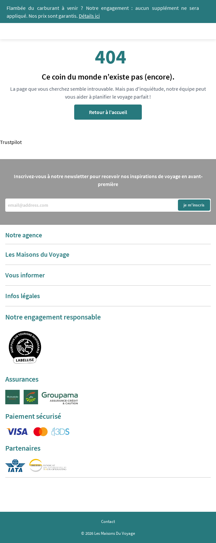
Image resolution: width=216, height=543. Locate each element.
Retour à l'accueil (108, 112)
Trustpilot (11, 142)
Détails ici (89, 15)
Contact (108, 521)
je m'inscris (194, 205)
